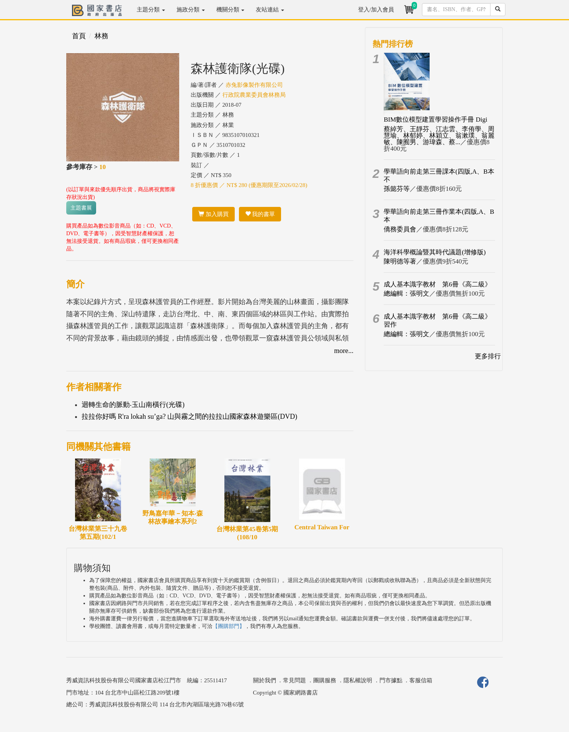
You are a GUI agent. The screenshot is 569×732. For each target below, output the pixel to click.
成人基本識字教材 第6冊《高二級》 (437, 284)
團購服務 (324, 680)
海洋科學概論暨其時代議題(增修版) (435, 252)
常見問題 (294, 680)
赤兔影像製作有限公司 (254, 85)
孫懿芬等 (397, 188)
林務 (101, 36)
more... (343, 351)
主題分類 (151, 10)
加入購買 (213, 214)
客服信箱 (420, 680)
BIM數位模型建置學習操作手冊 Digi (435, 119)
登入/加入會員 (376, 10)
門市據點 (390, 680)
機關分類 (230, 10)
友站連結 (270, 10)
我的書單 (260, 214)
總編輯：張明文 (406, 293)
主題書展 (81, 208)
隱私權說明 (357, 680)
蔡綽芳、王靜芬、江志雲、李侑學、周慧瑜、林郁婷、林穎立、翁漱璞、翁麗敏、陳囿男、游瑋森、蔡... (439, 135)
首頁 (79, 36)
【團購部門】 (229, 626)
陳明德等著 (400, 261)
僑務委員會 (400, 229)
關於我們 (264, 680)
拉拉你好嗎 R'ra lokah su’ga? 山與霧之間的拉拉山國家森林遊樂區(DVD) (189, 416)
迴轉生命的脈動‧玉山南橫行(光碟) (133, 404)
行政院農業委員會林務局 (254, 95)
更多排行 (488, 356)
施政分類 (191, 10)
